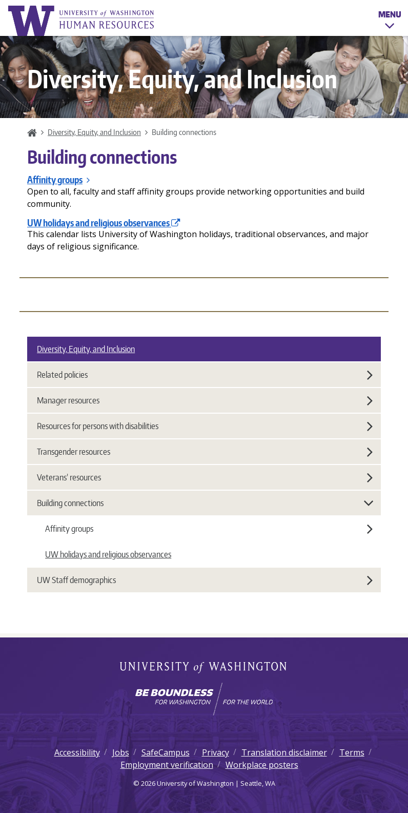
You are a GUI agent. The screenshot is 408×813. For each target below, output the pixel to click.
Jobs (120, 752)
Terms (351, 752)
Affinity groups (58, 179)
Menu (389, 21)
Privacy (215, 752)
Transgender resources (205, 451)
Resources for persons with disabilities (205, 426)
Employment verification (166, 764)
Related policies (205, 374)
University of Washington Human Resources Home (82, 21)
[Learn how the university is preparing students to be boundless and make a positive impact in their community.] (204, 699)
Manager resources (205, 400)
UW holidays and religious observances (103, 222)
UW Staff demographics (205, 580)
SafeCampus (165, 752)
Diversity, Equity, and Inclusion (94, 132)
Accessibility (77, 752)
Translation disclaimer (284, 752)
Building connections (205, 503)
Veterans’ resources (205, 477)
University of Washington (204, 668)
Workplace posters (262, 764)
